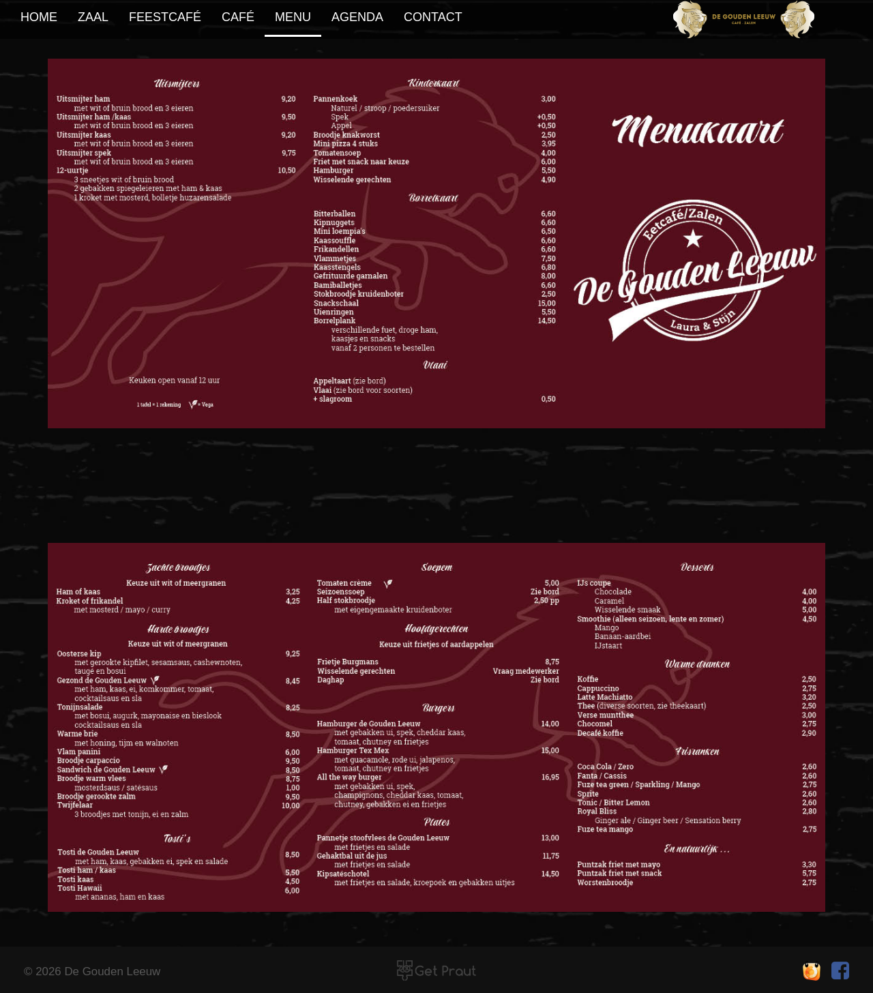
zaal (93, 17)
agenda (357, 17)
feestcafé (165, 17)
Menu (293, 17)
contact (433, 17)
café (238, 17)
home (38, 17)
